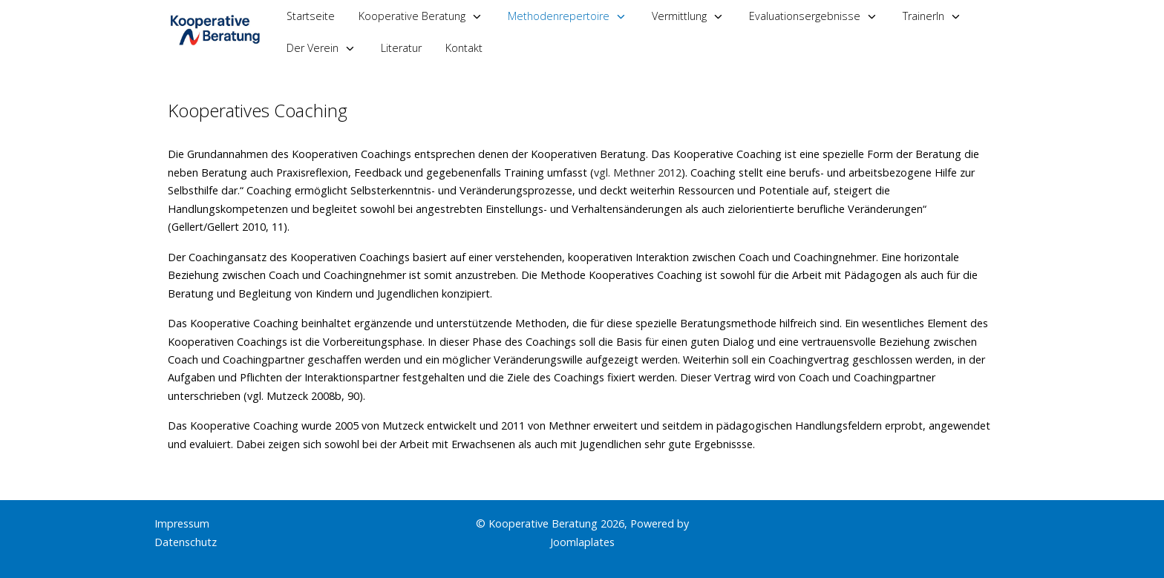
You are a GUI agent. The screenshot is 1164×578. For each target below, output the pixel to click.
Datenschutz (185, 542)
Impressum (181, 523)
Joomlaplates (582, 542)
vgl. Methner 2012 (637, 172)
